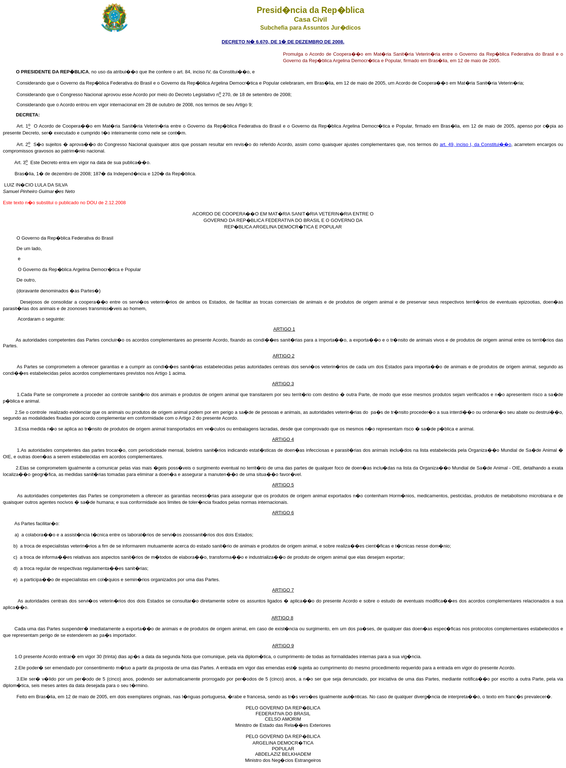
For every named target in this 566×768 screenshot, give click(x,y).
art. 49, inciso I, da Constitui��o (475, 144)
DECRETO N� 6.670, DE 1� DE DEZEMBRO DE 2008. (283, 41)
